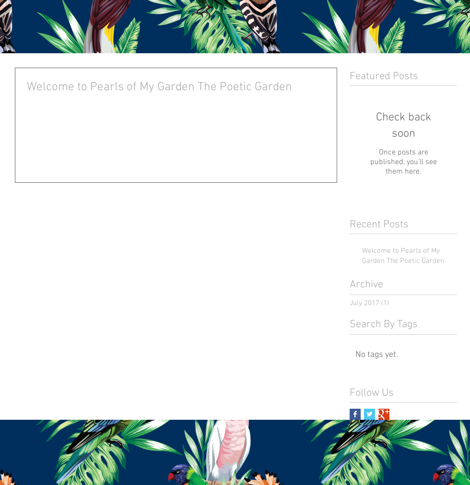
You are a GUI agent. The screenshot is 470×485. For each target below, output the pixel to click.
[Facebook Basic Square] (355, 414)
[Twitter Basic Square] (369, 414)
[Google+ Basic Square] (383, 414)
